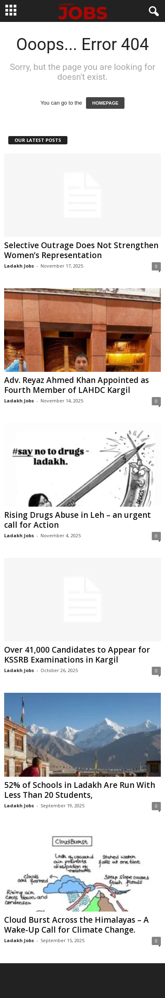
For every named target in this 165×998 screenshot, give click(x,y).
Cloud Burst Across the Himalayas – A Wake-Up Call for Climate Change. (76, 924)
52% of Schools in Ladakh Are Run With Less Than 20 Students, (79, 790)
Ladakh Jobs (19, 266)
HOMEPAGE (105, 103)
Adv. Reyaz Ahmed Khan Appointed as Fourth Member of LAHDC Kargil (76, 385)
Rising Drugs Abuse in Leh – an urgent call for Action (77, 520)
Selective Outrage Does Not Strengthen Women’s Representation (81, 250)
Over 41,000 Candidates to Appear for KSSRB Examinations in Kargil (77, 654)
